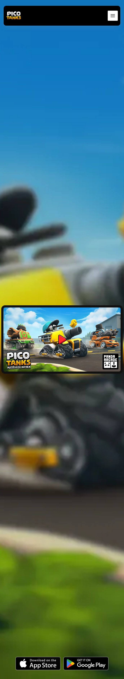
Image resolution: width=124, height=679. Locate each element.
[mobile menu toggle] (113, 16)
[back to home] (13, 15)
